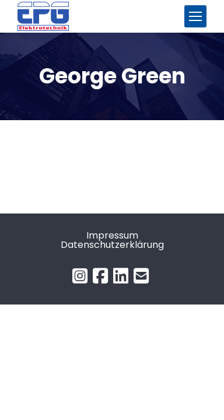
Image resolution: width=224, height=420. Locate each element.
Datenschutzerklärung (112, 244)
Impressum (112, 235)
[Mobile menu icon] (195, 16)
